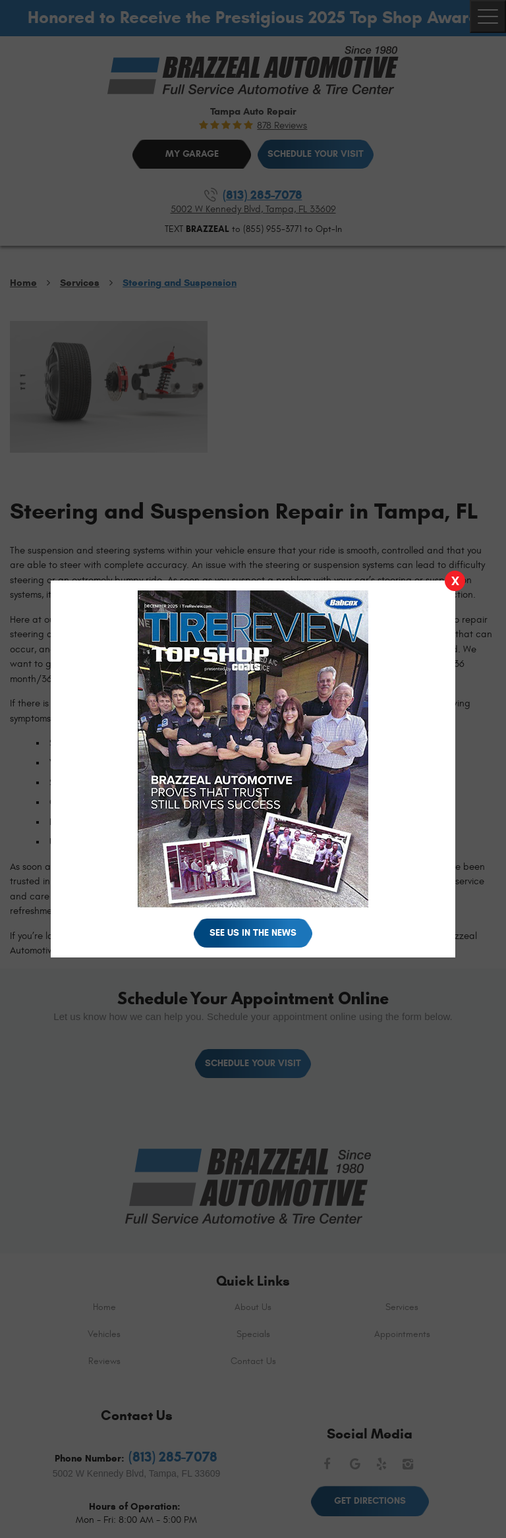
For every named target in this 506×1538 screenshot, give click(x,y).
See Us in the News (253, 932)
